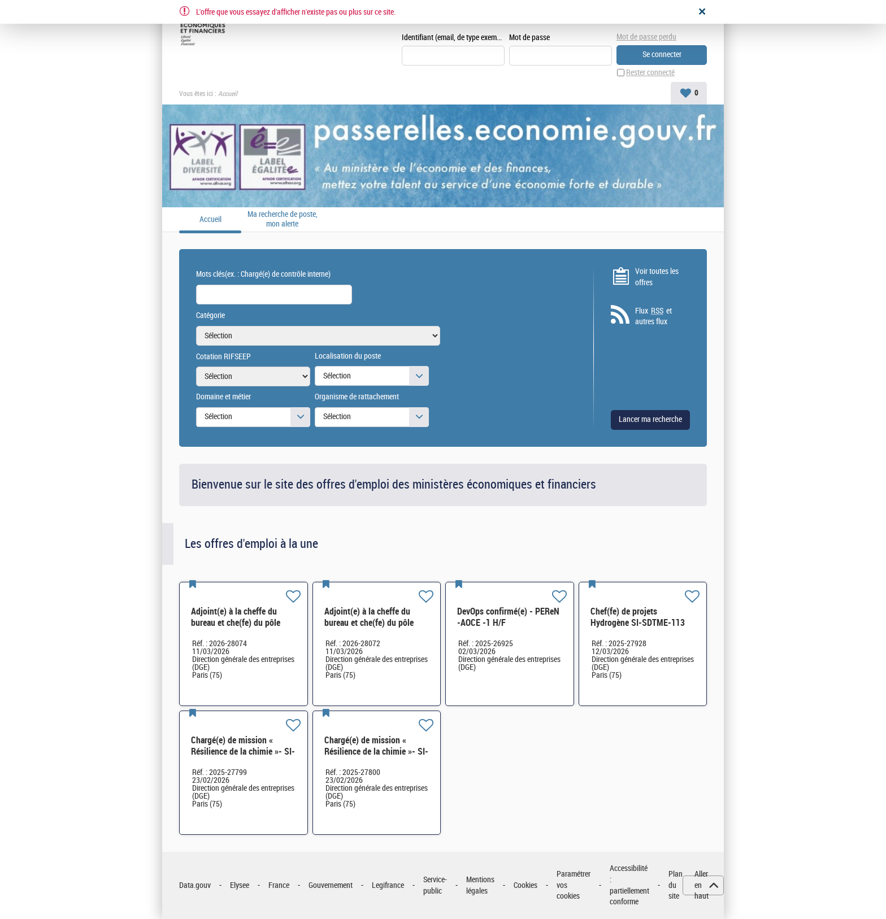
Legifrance (388, 885)
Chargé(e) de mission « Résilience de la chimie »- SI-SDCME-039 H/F (243, 751)
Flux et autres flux (653, 316)
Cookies (525, 885)
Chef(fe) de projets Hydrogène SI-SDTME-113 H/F (637, 622)
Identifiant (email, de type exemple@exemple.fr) (453, 37)
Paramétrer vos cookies (573, 885)
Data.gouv (195, 885)
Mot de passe (529, 37)
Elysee (239, 885)
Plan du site (675, 885)
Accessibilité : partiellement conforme (629, 885)
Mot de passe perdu (646, 37)
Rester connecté (650, 72)
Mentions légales (480, 885)
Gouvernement (331, 885)
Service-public (435, 885)
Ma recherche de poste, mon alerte (282, 219)
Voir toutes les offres (657, 277)
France (278, 885)
